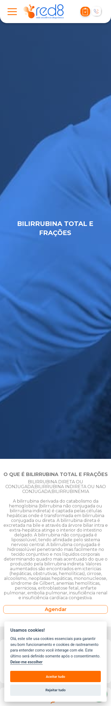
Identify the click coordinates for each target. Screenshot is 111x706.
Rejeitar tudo (55, 690)
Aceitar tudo (55, 677)
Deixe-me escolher (26, 662)
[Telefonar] (96, 11)
